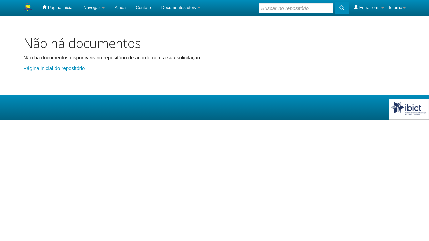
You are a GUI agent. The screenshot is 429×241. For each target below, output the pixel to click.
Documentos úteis (181, 7)
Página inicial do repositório (54, 68)
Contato (143, 7)
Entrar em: (369, 7)
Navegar (94, 7)
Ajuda (120, 7)
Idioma (397, 7)
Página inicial (57, 7)
